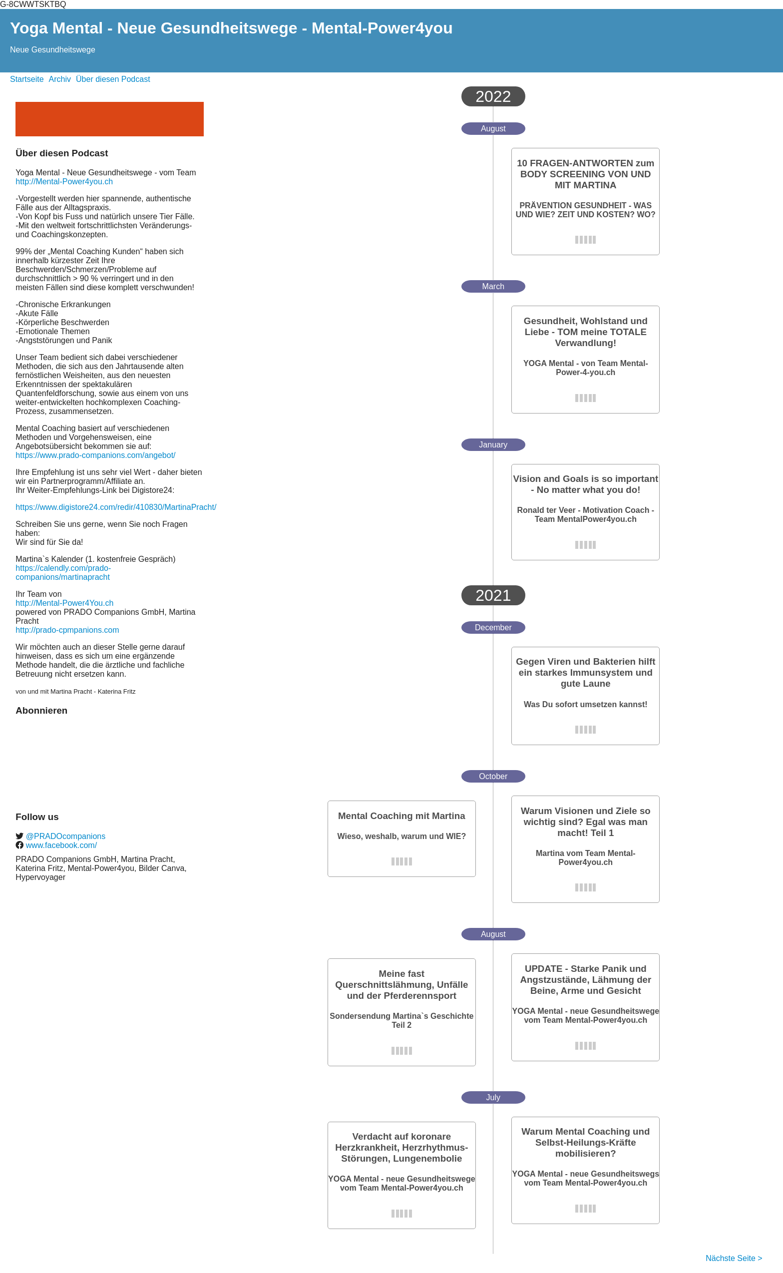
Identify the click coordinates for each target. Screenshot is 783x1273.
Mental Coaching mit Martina (401, 816)
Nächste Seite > (734, 1258)
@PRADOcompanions (64, 836)
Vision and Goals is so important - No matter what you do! (586, 484)
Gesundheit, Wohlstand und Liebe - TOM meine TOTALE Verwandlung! (586, 332)
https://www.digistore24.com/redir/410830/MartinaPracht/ (115, 507)
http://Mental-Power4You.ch (64, 603)
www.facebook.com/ (60, 845)
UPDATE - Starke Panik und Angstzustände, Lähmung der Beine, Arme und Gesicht (585, 979)
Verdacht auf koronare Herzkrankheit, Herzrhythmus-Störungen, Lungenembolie (401, 1147)
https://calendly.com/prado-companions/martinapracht (63, 572)
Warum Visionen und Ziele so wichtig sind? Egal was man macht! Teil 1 (586, 822)
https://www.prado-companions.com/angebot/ (95, 455)
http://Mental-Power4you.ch (64, 181)
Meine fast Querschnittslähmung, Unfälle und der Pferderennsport (401, 984)
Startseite (27, 79)
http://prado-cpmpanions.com (67, 630)
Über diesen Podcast (113, 79)
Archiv (60, 79)
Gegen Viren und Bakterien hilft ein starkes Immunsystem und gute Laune (585, 672)
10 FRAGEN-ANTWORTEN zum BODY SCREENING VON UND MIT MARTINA (585, 174)
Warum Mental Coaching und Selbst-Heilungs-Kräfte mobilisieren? (585, 1142)
